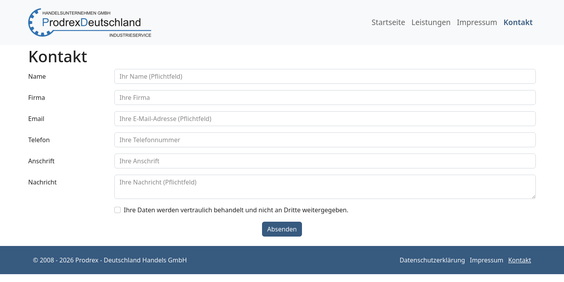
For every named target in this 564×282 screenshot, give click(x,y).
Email (36, 118)
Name (37, 76)
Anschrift (41, 161)
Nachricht (42, 182)
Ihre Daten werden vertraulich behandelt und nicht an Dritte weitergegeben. (236, 210)
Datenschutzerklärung (432, 260)
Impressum (477, 22)
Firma (36, 97)
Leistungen (430, 22)
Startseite (388, 22)
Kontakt (518, 22)
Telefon (39, 140)
